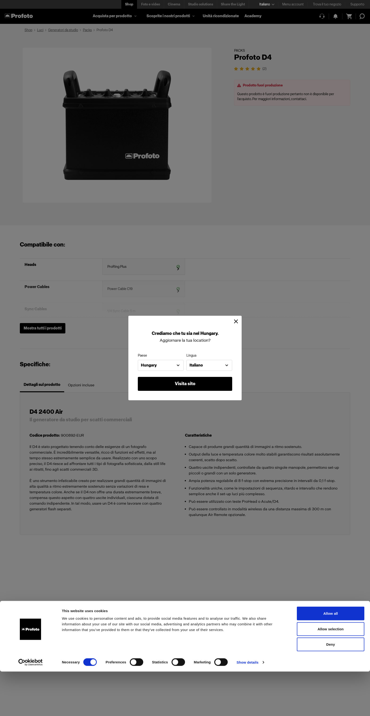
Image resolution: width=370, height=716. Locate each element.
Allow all (330, 658)
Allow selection (331, 673)
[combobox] (161, 365)
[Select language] (267, 4)
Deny (330, 689)
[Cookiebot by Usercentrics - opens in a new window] (30, 706)
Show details (248, 707)
